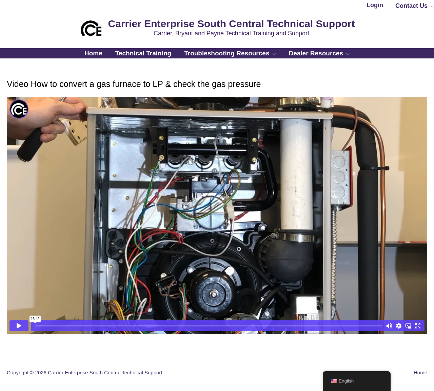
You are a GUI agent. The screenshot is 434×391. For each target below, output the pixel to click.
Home (420, 372)
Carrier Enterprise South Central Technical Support (231, 23)
